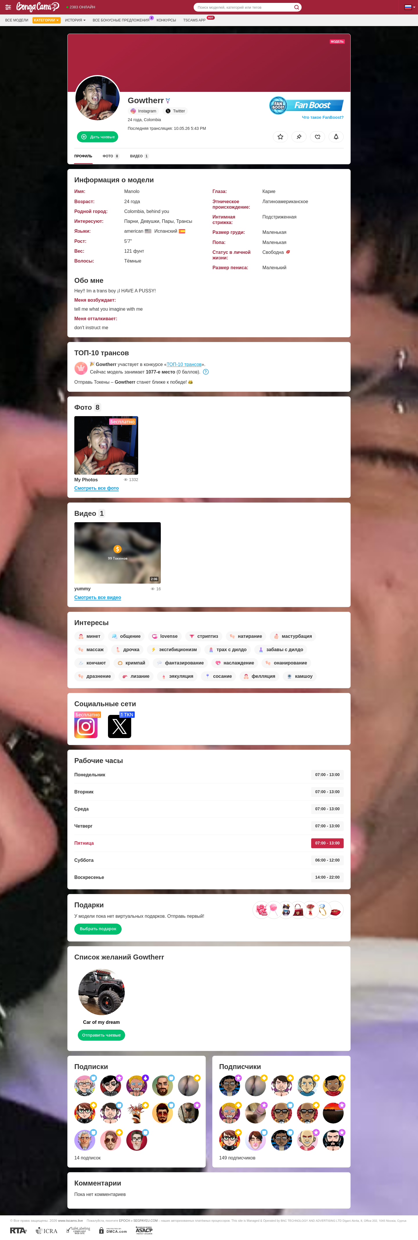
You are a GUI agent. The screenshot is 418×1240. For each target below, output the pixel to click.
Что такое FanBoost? (323, 117)
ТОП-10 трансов (184, 364)
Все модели (16, 20)
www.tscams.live (70, 1220)
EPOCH (124, 1220)
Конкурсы (166, 20)
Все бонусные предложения (122, 19)
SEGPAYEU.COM (145, 1220)
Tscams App (195, 19)
